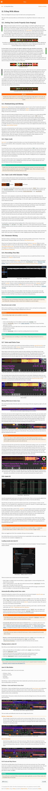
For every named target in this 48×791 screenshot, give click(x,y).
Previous (4, 781)
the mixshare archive (29, 240)
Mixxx (25, 1)
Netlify (39, 788)
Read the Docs (24, 788)
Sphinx (7, 788)
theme (14, 788)
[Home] (2, 6)
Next (44, 781)
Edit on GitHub (43, 6)
